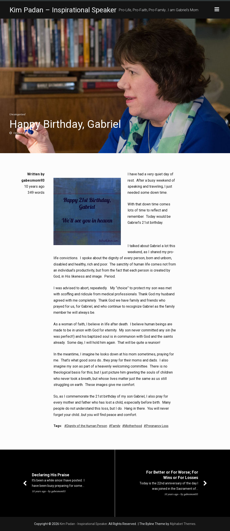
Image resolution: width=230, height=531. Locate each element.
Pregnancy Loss (157, 426)
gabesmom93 (32, 180)
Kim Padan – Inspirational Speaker (63, 10)
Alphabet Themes (182, 524)
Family (115, 426)
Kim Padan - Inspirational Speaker (83, 524)
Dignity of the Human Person (86, 426)
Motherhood (133, 426)
